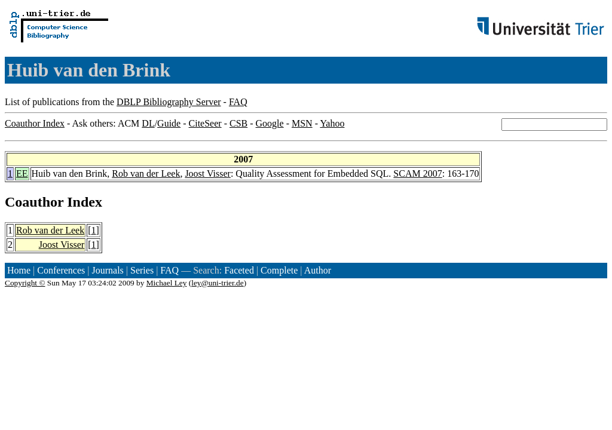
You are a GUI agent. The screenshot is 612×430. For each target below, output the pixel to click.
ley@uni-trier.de (217, 282)
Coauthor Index (35, 123)
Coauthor (34, 202)
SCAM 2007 (417, 173)
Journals (107, 270)
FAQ (238, 102)
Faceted (239, 270)
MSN (302, 123)
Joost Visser (208, 173)
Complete (279, 270)
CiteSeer (205, 123)
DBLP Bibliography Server (169, 102)
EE (22, 173)
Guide (168, 123)
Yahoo (332, 123)
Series (142, 270)
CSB (238, 123)
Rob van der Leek (146, 173)
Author (317, 270)
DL (148, 123)
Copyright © (25, 282)
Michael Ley (166, 282)
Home (18, 270)
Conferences (61, 270)
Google (270, 123)
